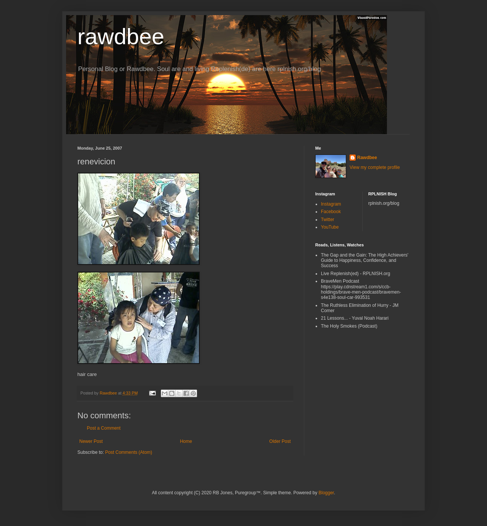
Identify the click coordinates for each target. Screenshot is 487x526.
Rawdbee (367, 157)
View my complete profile (375, 167)
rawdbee (120, 36)
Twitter (327, 219)
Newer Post (91, 441)
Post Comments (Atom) (128, 452)
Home (186, 441)
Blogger (326, 492)
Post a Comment (103, 428)
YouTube (330, 227)
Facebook (331, 211)
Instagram (331, 204)
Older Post (280, 441)
